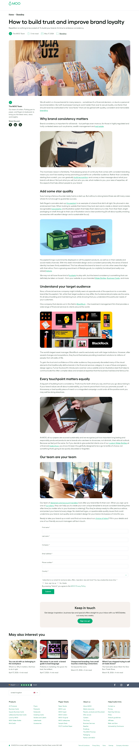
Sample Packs (62, 723)
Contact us (111, 706)
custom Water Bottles (118, 443)
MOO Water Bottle (15, 720)
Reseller (86, 726)
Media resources (88, 709)
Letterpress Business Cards (17, 715)
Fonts (104, 745)
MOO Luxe (62, 709)
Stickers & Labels (37, 8)
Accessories (64, 8)
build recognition (81, 177)
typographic (56, 209)
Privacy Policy (96, 745)
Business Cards (14, 8)
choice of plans (101, 518)
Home (11, 15)
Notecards (37, 712)
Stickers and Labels (40, 717)
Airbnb (49, 271)
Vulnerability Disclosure (116, 726)
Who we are (87, 715)
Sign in (105, 3)
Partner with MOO (89, 738)
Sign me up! (85, 621)
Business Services (77, 8)
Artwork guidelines (114, 717)
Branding (20, 15)
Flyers (47, 8)
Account (98, 3)
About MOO (87, 706)
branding (44, 110)
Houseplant (71, 203)
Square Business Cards (16, 712)
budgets (72, 275)
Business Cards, (113, 278)
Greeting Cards (39, 715)
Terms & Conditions (84, 745)
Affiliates (111, 720)
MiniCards (12, 723)
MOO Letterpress (64, 720)
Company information (122, 745)
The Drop (86, 720)
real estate (99, 126)
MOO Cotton (62, 715)
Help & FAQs (101, 8)
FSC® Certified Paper (65, 726)
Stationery (54, 8)
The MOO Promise (89, 732)
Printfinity (86, 729)
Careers (85, 717)
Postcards (25, 8)
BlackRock (81, 304)
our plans (50, 506)
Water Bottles (100, 278)
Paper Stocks (62, 706)
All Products (13, 706)
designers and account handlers (64, 503)
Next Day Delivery (114, 712)
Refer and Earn (113, 723)
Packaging (86, 735)
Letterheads (37, 720)
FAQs (110, 715)
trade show (54, 446)
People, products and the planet (94, 712)
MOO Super (62, 712)
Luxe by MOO (13, 717)
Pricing (110, 709)
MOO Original (63, 717)
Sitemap (111, 745)
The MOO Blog (90, 8)
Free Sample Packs (87, 3)
